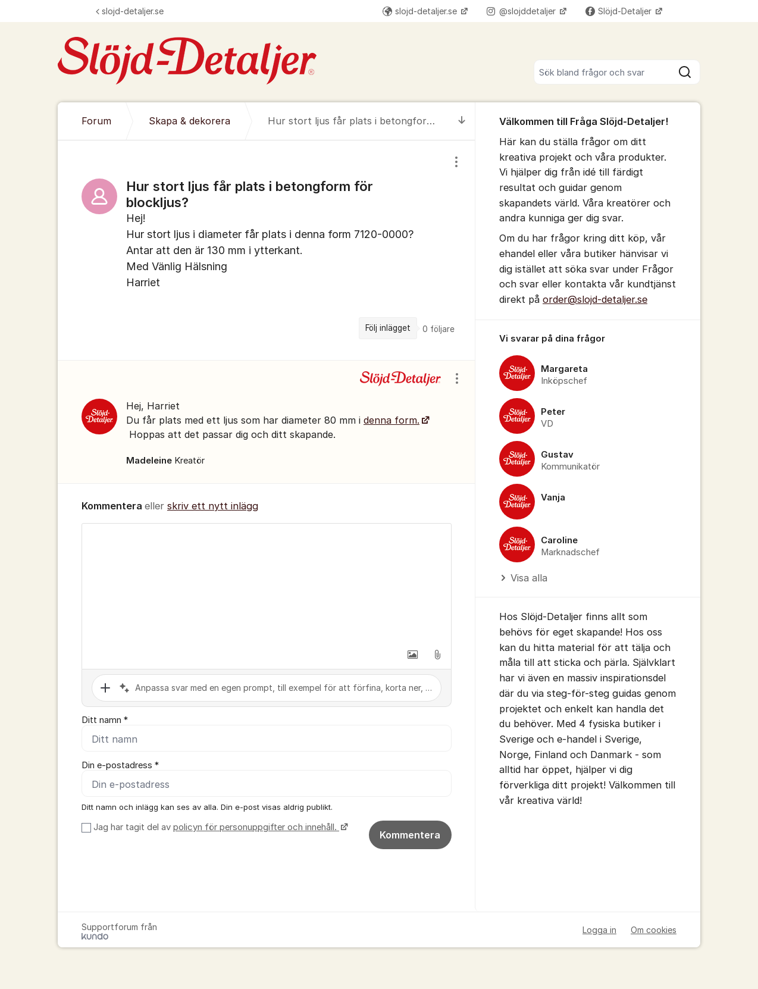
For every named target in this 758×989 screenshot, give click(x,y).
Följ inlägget (388, 328)
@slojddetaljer (522, 11)
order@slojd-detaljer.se (595, 299)
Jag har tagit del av (219, 827)
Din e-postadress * (120, 765)
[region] (266, 250)
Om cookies (653, 930)
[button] (412, 654)
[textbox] (266, 583)
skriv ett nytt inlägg (212, 506)
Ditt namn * (105, 720)
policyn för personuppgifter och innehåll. (256, 827)
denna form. (391, 420)
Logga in (599, 930)
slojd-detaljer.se (130, 11)
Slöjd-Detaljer (619, 11)
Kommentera (410, 835)
